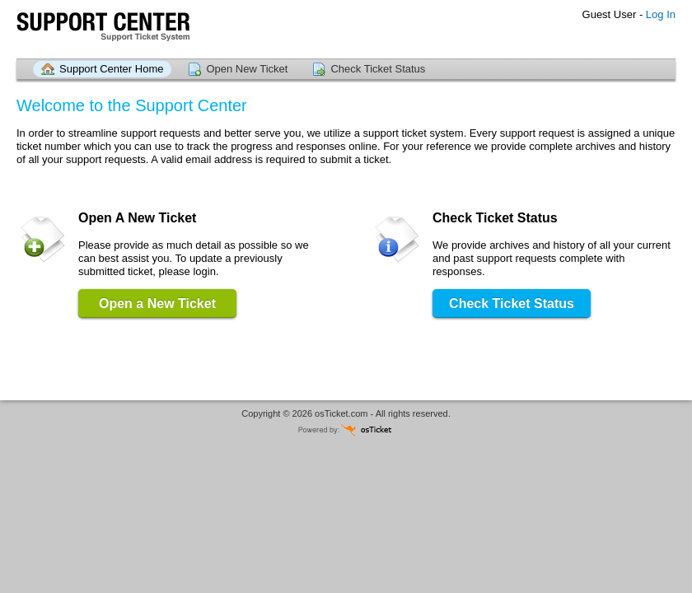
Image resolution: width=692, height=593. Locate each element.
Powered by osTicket (346, 429)
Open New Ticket (247, 69)
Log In (661, 14)
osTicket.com (341, 413)
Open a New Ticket (157, 303)
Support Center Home (111, 69)
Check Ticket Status (377, 69)
